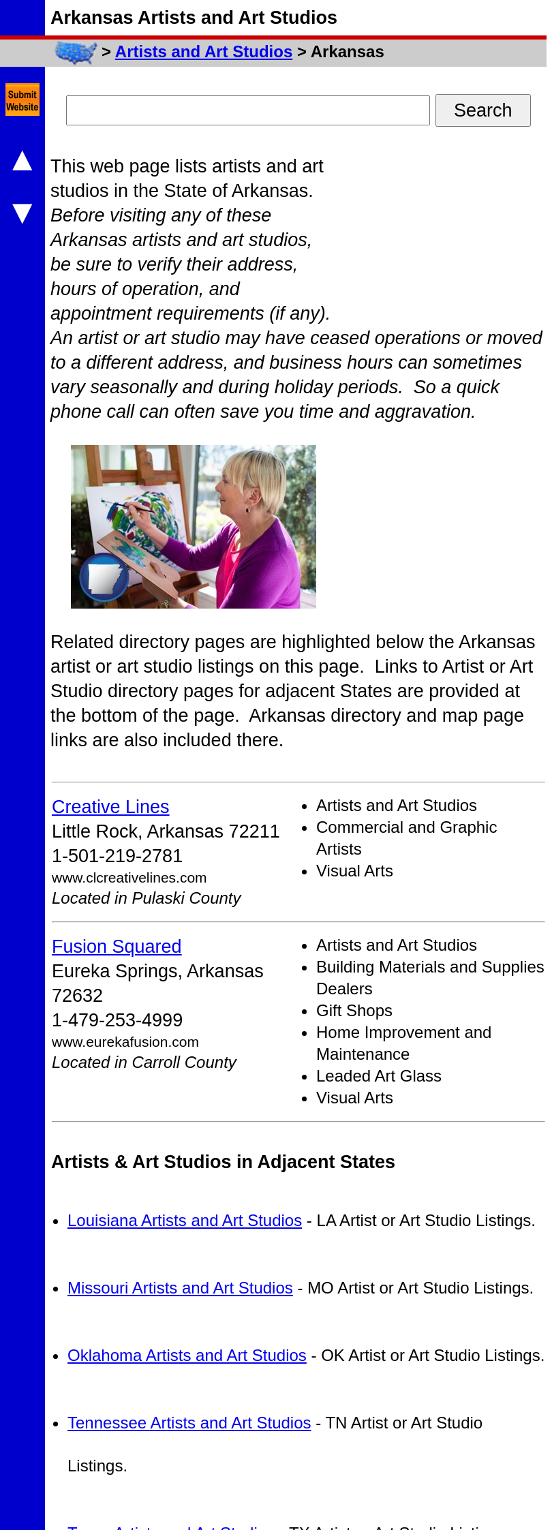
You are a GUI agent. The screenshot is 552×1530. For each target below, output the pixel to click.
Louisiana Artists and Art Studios (184, 1220)
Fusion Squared (117, 946)
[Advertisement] (456, 239)
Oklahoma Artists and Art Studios (187, 1355)
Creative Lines (111, 807)
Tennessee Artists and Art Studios (189, 1422)
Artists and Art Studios (203, 51)
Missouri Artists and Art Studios (180, 1288)
